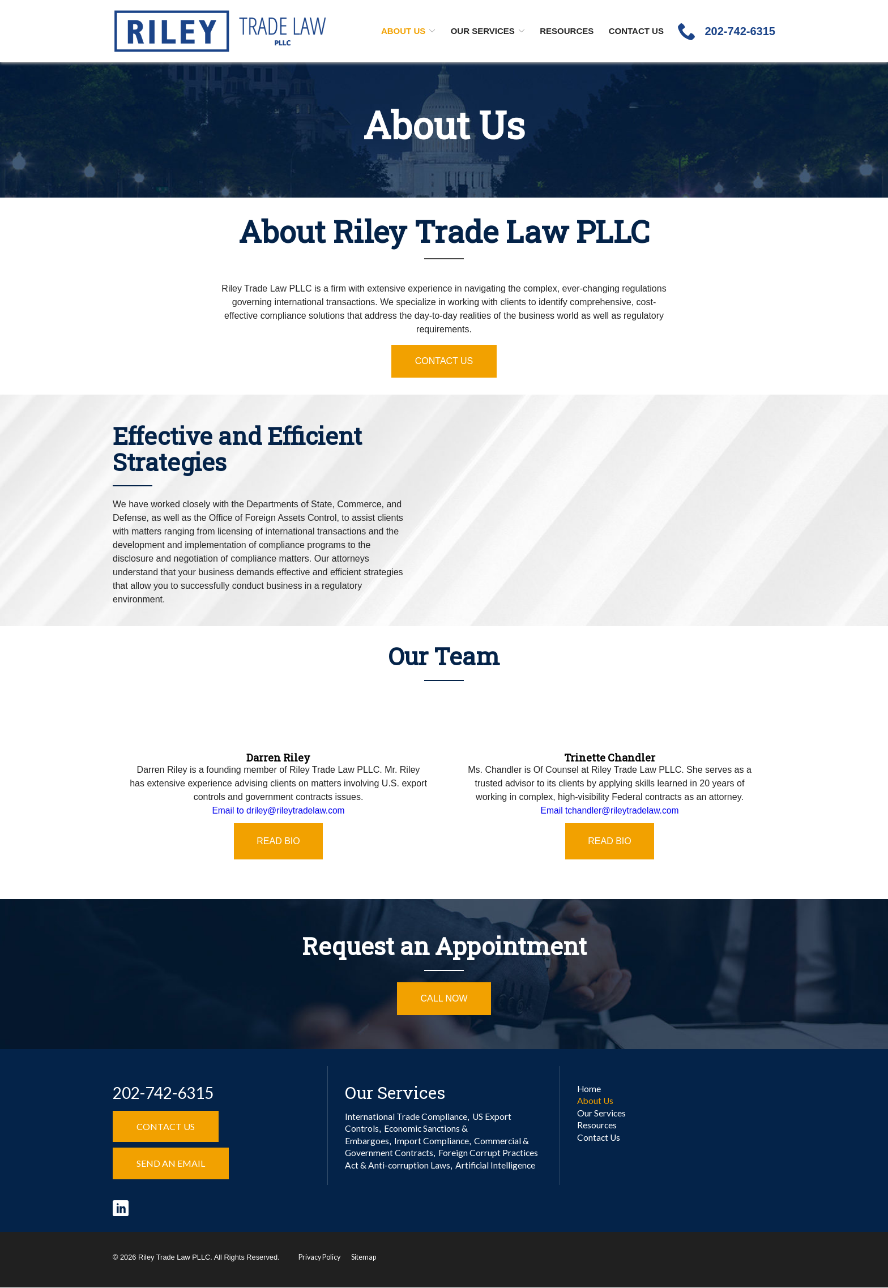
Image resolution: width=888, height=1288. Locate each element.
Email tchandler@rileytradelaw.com (609, 810)
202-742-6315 (163, 1092)
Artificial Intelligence (497, 1167)
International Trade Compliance (406, 1116)
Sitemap (365, 1257)
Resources (567, 31)
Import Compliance (432, 1142)
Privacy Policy (320, 1257)
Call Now (444, 998)
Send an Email (170, 1163)
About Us (403, 31)
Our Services (483, 31)
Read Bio (278, 841)
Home (589, 1089)
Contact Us (636, 31)
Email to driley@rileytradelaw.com (278, 810)
